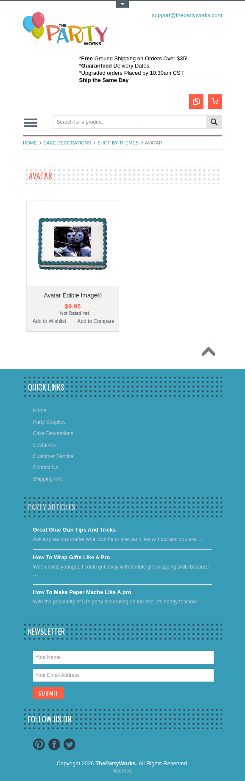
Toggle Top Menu (122, 4)
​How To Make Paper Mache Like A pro (82, 592)
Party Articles (51, 506)
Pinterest (39, 744)
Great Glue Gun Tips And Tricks (74, 529)
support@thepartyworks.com (187, 15)
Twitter (69, 744)
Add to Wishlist (49, 321)
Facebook (54, 744)
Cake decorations (67, 142)
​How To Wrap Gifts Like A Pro (71, 557)
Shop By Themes (118, 142)
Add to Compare (95, 321)
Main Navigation (30, 122)
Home (30, 142)
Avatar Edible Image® (72, 295)
